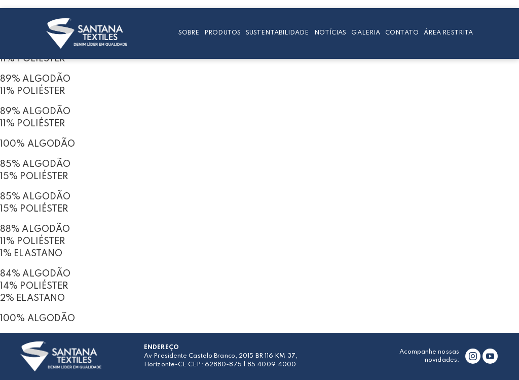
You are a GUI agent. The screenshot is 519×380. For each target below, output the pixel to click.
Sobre (189, 32)
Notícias (330, 32)
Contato (402, 32)
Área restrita (448, 32)
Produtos (222, 32)
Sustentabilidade (277, 32)
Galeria (365, 32)
